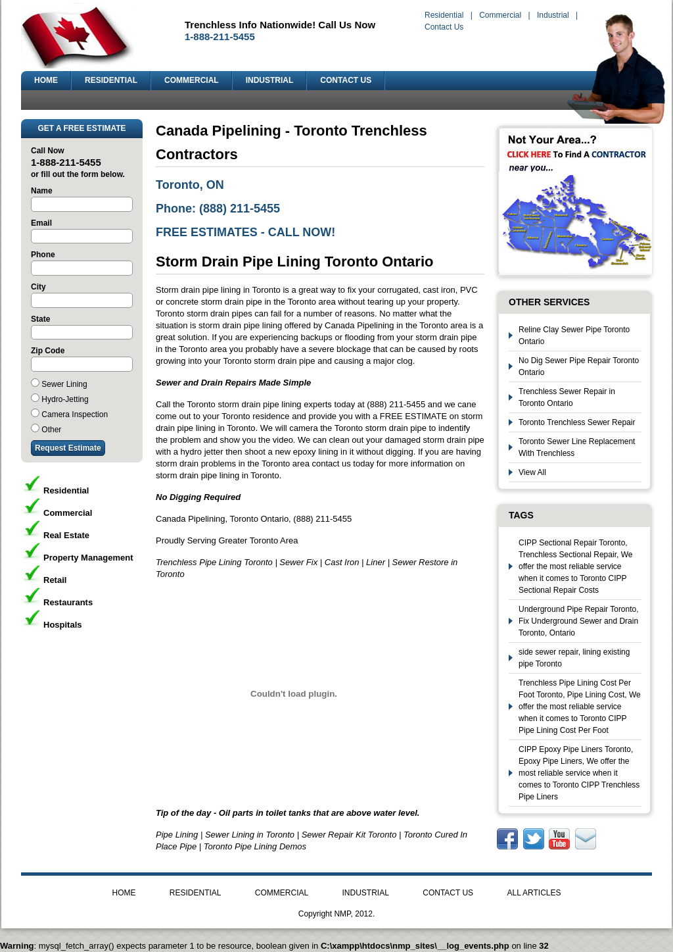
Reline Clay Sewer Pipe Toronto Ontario (574, 335)
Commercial (500, 15)
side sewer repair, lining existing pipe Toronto (574, 657)
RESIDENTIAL (111, 80)
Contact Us (444, 27)
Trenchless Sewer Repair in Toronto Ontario (567, 397)
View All (532, 472)
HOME (46, 80)
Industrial (553, 15)
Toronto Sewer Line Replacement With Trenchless (577, 447)
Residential (444, 15)
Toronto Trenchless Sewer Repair (577, 422)
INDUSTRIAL (270, 80)
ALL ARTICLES (534, 892)
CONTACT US (345, 80)
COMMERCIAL (191, 80)
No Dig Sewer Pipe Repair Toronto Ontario (579, 366)
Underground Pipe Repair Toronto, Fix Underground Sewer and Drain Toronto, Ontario (579, 621)
